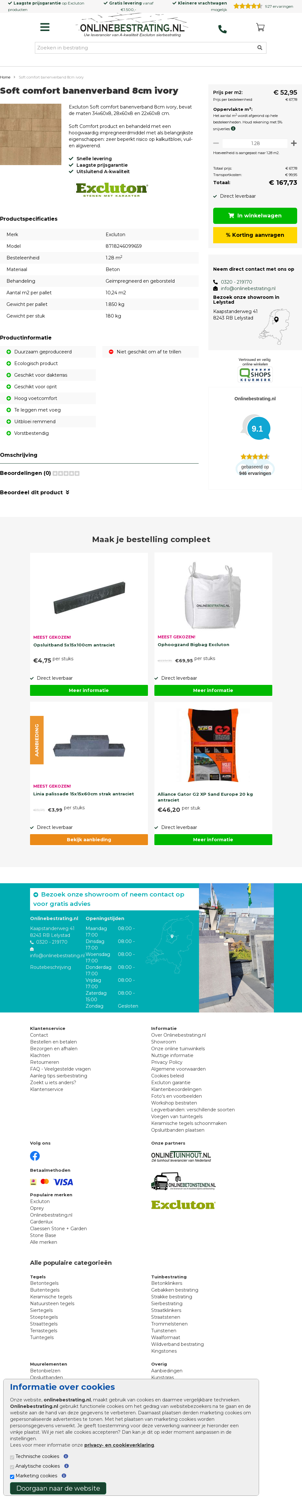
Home (5, 77)
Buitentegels (44, 1290)
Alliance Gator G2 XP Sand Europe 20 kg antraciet (205, 796)
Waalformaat (165, 1337)
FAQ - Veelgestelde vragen (60, 1069)
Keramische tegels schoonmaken (189, 1123)
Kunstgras (162, 1377)
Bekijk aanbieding (89, 840)
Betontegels (44, 1283)
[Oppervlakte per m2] (253, 143)
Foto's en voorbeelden (176, 1096)
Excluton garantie (171, 1082)
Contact (39, 1035)
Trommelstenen (169, 1324)
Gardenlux (41, 1222)
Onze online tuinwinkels (178, 1049)
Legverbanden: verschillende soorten (193, 1110)
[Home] (132, 25)
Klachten (40, 1055)
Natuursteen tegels (52, 1303)
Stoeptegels (44, 1317)
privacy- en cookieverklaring (119, 1445)
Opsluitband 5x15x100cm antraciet (74, 644)
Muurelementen (48, 1364)
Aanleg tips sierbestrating (58, 1076)
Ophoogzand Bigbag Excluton (193, 644)
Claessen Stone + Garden (58, 1229)
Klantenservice (46, 1089)
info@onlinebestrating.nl (245, 288)
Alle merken (43, 1242)
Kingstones (164, 1351)
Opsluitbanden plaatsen (177, 1130)
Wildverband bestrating (177, 1344)
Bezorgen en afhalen (54, 1049)
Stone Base (43, 1235)
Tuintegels (42, 1337)
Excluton (76, 3)
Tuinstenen (163, 1331)
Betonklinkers (166, 1283)
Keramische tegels (51, 1297)
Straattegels (43, 1324)
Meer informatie (89, 690)
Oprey (37, 1208)
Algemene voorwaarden (178, 1069)
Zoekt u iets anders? (53, 1082)
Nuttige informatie (172, 1055)
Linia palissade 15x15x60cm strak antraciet (83, 793)
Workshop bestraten (174, 1103)
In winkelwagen (253, 216)
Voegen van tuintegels (177, 1116)
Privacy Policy (166, 1062)
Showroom (163, 1042)
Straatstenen (165, 1317)
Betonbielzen (45, 1371)
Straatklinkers (166, 1310)
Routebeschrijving (50, 967)
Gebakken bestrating (174, 1290)
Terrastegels (43, 1331)
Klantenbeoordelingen (176, 1089)
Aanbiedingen (166, 1371)
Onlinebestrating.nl (51, 1215)
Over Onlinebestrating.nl (178, 1035)
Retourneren (44, 1062)
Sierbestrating (166, 1303)
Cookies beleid (167, 1076)
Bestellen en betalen (53, 1042)
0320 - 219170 (233, 282)
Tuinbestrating (169, 1276)
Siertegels (41, 1310)
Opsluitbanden (46, 1377)
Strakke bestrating (171, 1297)
